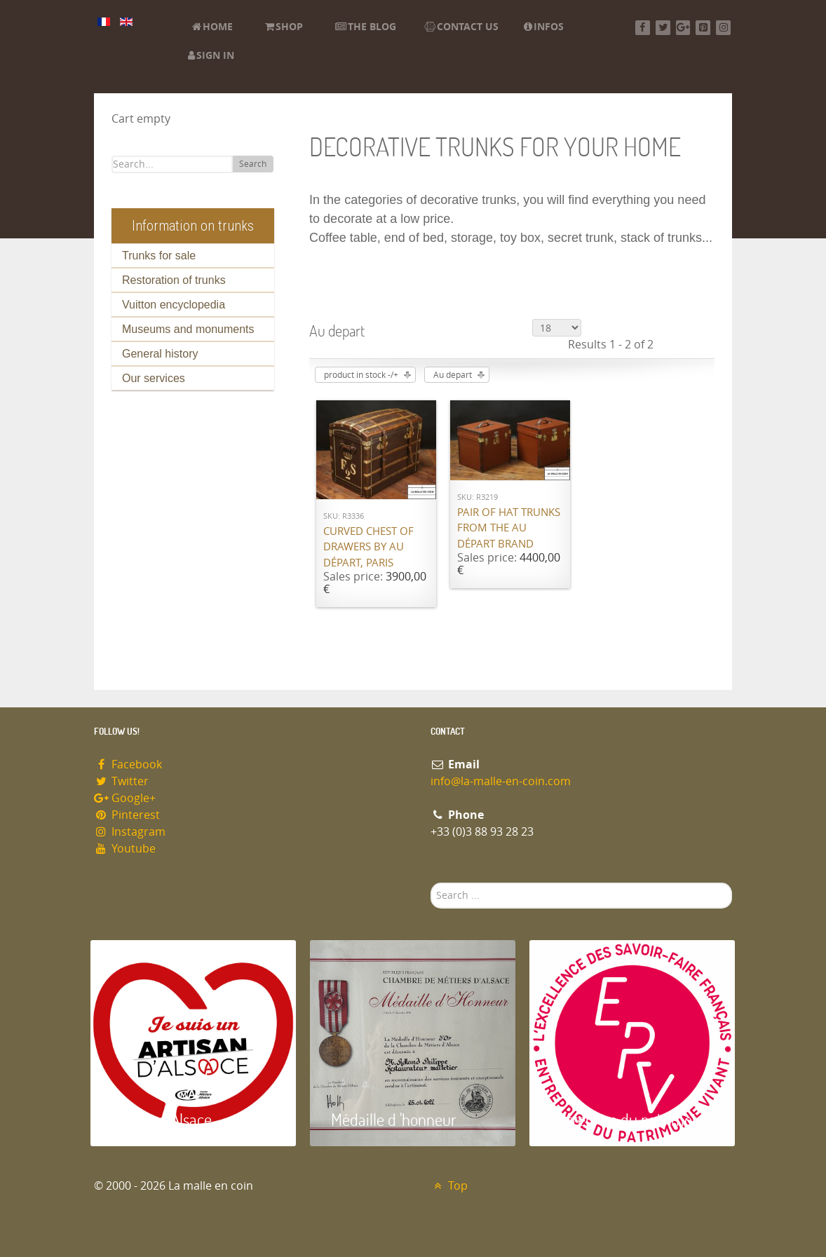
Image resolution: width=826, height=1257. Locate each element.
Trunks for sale (159, 255)
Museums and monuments (188, 329)
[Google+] (683, 27)
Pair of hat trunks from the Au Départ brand (508, 528)
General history (160, 354)
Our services (153, 378)
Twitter (121, 781)
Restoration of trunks (174, 280)
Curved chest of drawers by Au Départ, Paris (368, 547)
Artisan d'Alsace (161, 1119)
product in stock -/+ (361, 375)
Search (252, 164)
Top (449, 1186)
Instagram (129, 831)
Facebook (128, 764)
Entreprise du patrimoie (626, 1119)
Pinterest (127, 815)
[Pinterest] (703, 27)
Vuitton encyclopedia (173, 305)
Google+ (125, 798)
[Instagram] (723, 27)
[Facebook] (642, 27)
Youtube (125, 848)
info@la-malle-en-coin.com (501, 781)
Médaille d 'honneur (393, 1119)
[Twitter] (663, 27)
